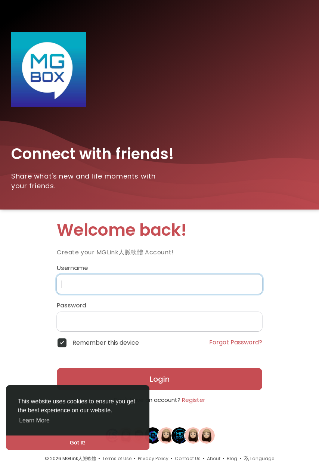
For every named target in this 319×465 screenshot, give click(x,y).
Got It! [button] (78, 443)
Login (160, 379)
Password (71, 305)
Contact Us (188, 458)
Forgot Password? (235, 342)
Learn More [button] (34, 420)
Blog (232, 458)
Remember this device (105, 343)
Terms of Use (116, 458)
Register (193, 400)
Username (72, 268)
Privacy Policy (153, 458)
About (213, 458)
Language (259, 458)
